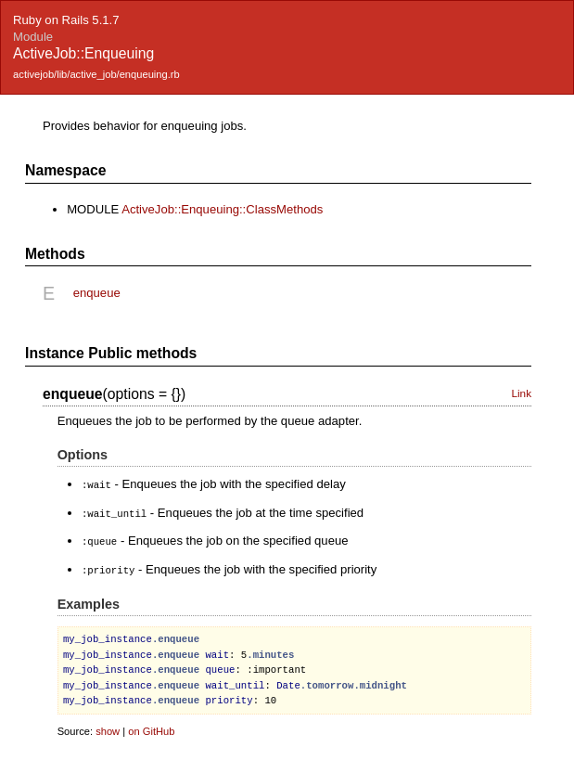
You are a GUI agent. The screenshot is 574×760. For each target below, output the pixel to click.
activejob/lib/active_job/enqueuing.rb (96, 74)
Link (521, 393)
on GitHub (151, 727)
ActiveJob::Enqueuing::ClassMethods (222, 209)
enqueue (97, 293)
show (108, 727)
